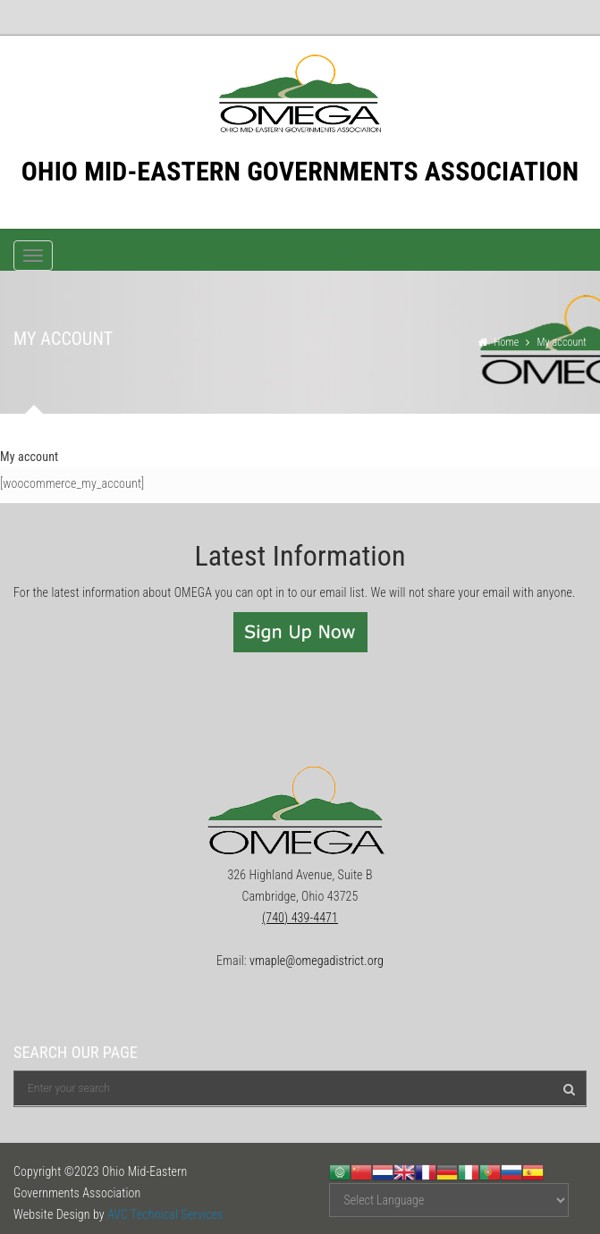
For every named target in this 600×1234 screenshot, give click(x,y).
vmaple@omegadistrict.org (316, 960)
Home (506, 342)
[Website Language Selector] (449, 1200)
